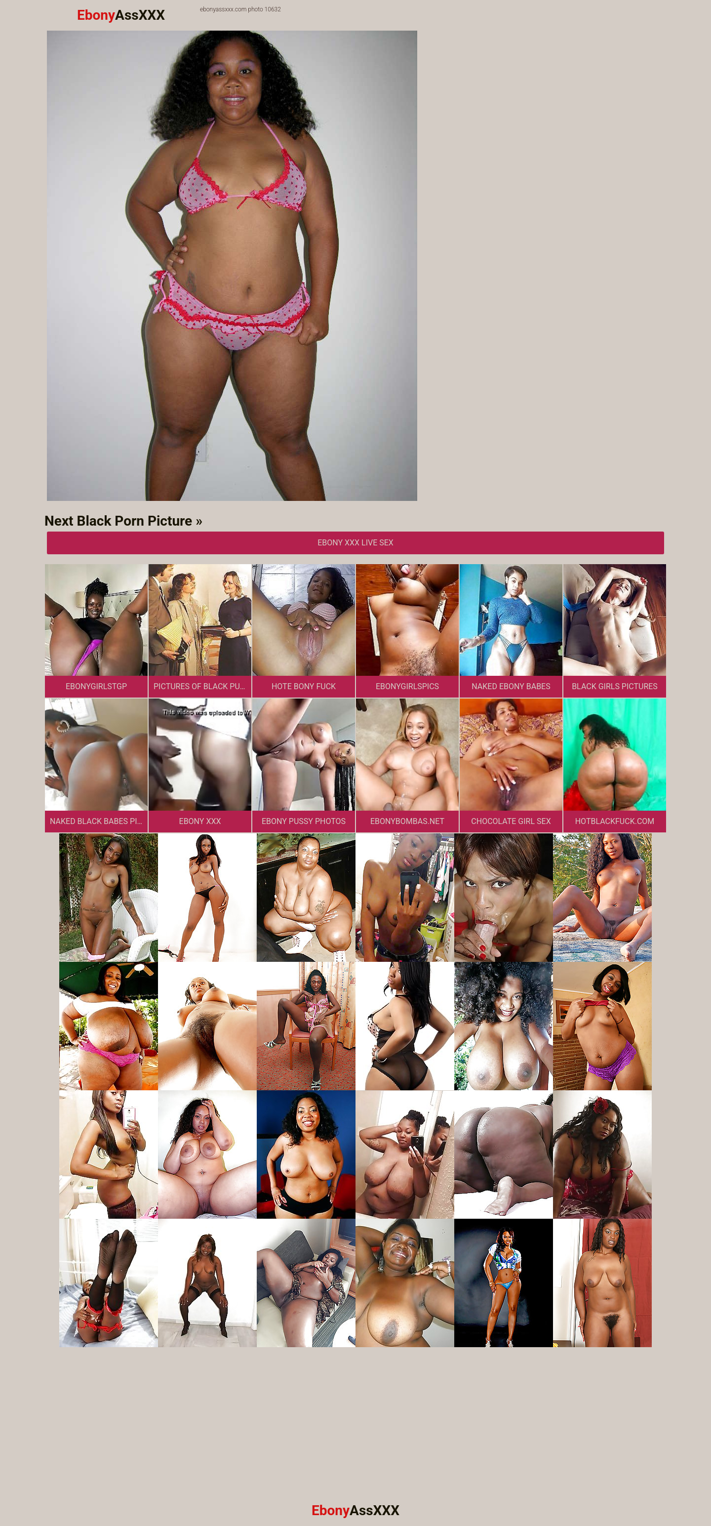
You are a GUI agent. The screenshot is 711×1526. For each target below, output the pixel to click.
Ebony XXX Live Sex (355, 542)
